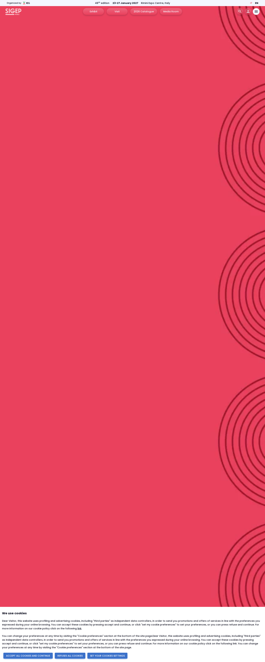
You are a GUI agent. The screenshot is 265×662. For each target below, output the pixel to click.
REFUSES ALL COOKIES (70, 655)
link (79, 628)
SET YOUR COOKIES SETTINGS (107, 655)
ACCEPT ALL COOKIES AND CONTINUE (28, 655)
